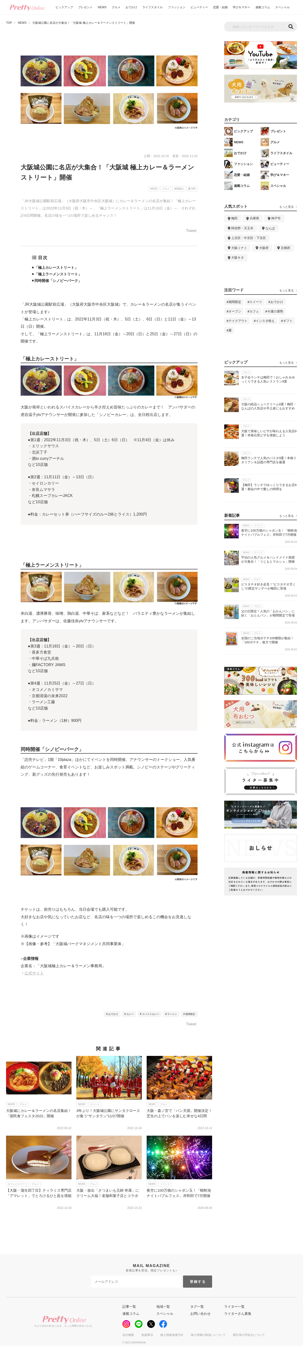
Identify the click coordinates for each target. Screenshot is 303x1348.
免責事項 (147, 1335)
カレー (130, 1014)
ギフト (288, 321)
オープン (235, 311)
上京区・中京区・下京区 (248, 238)
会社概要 (128, 1335)
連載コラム (262, 7)
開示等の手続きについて (249, 1335)
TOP (9, 22)
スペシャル (282, 7)
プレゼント (85, 7)
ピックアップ (64, 7)
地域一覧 (163, 1306)
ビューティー (199, 7)
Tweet (191, 231)
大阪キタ (237, 257)
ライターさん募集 (237, 1313)
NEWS (102, 7)
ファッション (176, 7)
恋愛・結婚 (220, 7)
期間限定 (190, 1014)
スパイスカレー (150, 1014)
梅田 (234, 218)
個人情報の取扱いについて (208, 1335)
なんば (270, 228)
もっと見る (286, 206)
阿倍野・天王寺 (242, 228)
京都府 (285, 248)
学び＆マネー (241, 7)
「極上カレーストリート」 (56, 267)
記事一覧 (129, 1306)
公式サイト (34, 973)
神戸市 (276, 218)
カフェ (254, 311)
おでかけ (131, 7)
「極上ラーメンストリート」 (58, 274)
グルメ (116, 7)
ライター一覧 (234, 1306)
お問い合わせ (200, 1313)
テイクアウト (238, 321)
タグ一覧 (197, 1306)
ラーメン (172, 1014)
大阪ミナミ (239, 248)
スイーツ (255, 302)
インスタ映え (265, 321)
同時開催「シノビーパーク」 (58, 281)
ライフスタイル (152, 7)
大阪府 (264, 248)
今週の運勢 (275, 311)
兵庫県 (254, 218)
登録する (198, 1282)
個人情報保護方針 (171, 1335)
